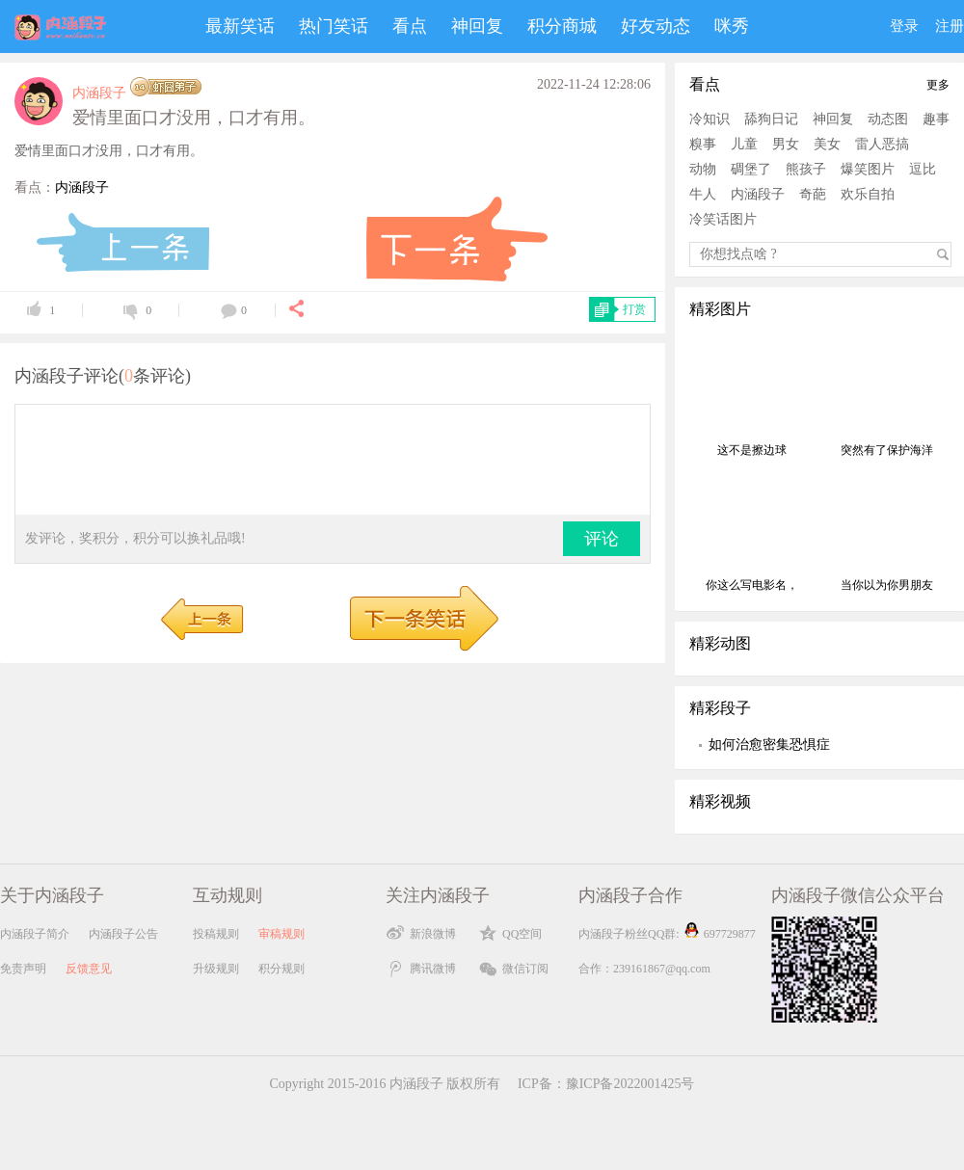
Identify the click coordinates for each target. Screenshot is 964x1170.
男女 (785, 144)
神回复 (477, 26)
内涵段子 (99, 93)
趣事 (936, 119)
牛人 (702, 194)
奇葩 (812, 194)
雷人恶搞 (882, 144)
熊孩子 (806, 169)
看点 (409, 26)
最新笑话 (240, 26)
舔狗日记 (771, 119)
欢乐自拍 (868, 194)
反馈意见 (89, 968)
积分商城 (562, 26)
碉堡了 (751, 169)
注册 (949, 26)
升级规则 (216, 968)
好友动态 (655, 26)
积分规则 (281, 968)
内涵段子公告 (123, 934)
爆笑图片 (868, 169)
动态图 (888, 119)
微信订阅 (525, 968)
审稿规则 (281, 934)
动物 (702, 169)
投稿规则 (216, 934)
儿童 (744, 144)
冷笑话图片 (723, 219)
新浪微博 (433, 934)
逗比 (922, 169)
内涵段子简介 (34, 934)
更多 (938, 85)
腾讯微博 (433, 968)
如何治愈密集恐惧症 (769, 744)
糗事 (702, 144)
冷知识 (709, 119)
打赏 (634, 309)
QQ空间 (522, 934)
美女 (827, 144)
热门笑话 (333, 26)
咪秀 (731, 26)
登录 (904, 26)
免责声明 (23, 968)
